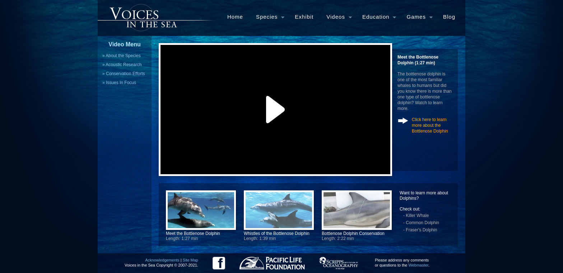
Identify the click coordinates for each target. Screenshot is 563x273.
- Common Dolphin (421, 222)
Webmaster (418, 265)
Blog (449, 17)
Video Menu (124, 44)
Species (267, 17)
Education (376, 17)
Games (416, 17)
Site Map (190, 260)
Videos (336, 17)
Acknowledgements (162, 260)
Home (235, 17)
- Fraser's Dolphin (420, 229)
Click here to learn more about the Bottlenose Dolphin (430, 125)
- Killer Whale (416, 215)
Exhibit (304, 17)
